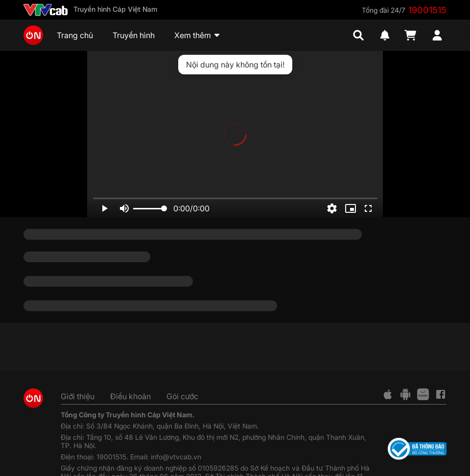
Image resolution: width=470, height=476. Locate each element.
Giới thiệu (77, 396)
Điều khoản (130, 396)
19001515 (427, 10)
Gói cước (182, 396)
